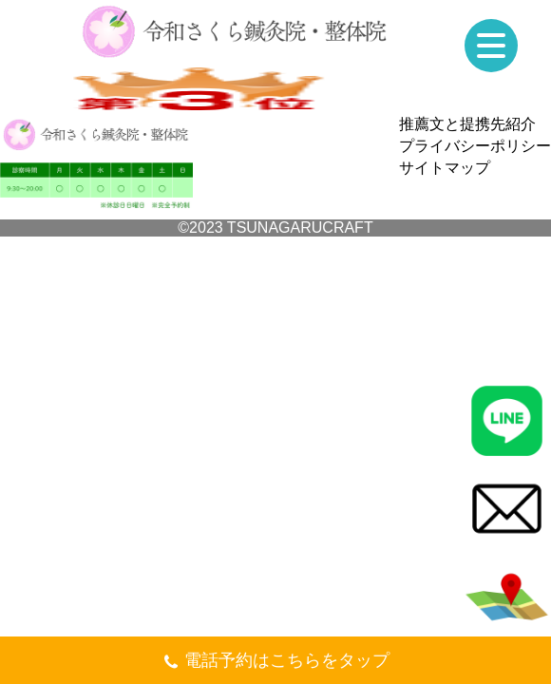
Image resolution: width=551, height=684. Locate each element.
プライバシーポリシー (475, 146)
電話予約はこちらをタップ (276, 662)
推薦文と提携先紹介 (467, 124)
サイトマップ (444, 168)
